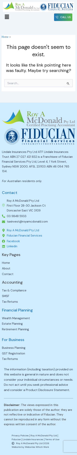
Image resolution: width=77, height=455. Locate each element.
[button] (7, 17)
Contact (9, 192)
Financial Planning (17, 310)
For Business (13, 339)
